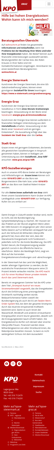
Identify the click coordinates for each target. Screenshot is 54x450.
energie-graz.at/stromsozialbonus (29, 115)
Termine (13, 413)
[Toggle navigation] (48, 3)
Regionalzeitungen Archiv (18, 431)
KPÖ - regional (15, 415)
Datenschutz (38, 380)
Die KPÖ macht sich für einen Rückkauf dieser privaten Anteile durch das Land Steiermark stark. (26, 274)
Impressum (38, 386)
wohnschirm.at (12, 44)
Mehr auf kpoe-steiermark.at (13, 408)
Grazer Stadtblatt (41, 432)
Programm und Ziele (17, 444)
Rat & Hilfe (39, 415)
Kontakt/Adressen (41, 430)
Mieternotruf (40, 418)
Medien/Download (17, 427)
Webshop (13, 442)
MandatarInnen (41, 427)
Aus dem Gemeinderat (37, 421)
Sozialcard (7, 115)
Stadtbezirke (39, 425)
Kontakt (39, 374)
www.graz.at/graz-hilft (23, 159)
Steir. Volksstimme (16, 436)
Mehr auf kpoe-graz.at (38, 408)
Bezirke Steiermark (16, 424)
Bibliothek (18, 440)
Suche (39, 392)
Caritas (38, 135)
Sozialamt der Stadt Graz (14, 135)
